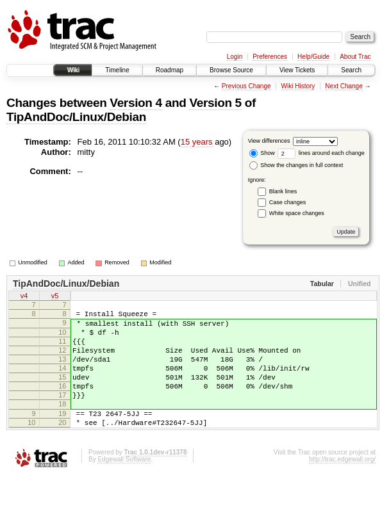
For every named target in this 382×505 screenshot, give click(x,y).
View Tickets (297, 70)
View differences (269, 141)
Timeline (117, 70)
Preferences (270, 56)
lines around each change (321, 153)
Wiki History (298, 86)
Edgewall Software (124, 488)
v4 (24, 297)
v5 (55, 297)
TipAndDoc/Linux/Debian (76, 117)
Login (234, 56)
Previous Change (246, 86)
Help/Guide (313, 56)
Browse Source (231, 70)
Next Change (343, 86)
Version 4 (136, 102)
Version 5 (215, 102)
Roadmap (169, 70)
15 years (197, 142)
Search (351, 70)
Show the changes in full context (296, 165)
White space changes (296, 213)
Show (262, 153)
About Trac (355, 56)
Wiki (73, 70)
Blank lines (283, 191)
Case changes (287, 202)
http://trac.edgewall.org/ (342, 488)
